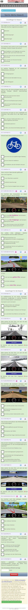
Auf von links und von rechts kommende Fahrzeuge (15, 56)
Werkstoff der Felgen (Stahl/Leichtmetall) (15, 435)
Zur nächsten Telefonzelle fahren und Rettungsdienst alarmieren (14, 119)
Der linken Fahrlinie (9, 525)
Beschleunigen (8, 38)
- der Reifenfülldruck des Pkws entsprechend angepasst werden (13, 460)
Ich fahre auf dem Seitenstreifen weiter (14, 414)
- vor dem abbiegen (13, 285)
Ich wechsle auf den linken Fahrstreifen (14, 405)
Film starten (14, 342)
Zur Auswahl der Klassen (8, 10)
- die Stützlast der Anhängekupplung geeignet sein (14, 455)
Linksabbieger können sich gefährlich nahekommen (14, 247)
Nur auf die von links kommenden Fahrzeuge (13, 60)
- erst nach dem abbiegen (15, 277)
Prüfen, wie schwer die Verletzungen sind (15, 127)
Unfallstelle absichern (10, 123)
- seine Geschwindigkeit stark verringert (14, 186)
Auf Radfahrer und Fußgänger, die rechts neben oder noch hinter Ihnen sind (15, 52)
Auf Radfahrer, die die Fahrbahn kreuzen (15, 164)
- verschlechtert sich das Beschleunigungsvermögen (12, 550)
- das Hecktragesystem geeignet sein (14, 451)
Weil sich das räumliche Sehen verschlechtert (12, 96)
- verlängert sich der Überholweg (13, 554)
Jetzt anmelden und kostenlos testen (11, 602)
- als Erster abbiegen (10, 281)
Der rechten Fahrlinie (10, 529)
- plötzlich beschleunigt (10, 182)
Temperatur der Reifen (10, 431)
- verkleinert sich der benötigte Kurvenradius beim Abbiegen (12, 545)
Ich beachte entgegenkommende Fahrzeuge (13, 409)
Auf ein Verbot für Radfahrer (12, 160)
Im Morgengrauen (9, 73)
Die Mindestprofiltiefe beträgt (11, 568)
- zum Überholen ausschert (11, 178)
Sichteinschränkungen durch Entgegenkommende (12, 242)
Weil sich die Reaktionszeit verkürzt (13, 100)
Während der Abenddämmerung (13, 77)
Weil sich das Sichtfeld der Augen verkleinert (13, 104)
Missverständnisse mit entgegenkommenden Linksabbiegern (14, 238)
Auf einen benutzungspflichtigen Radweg (15, 156)
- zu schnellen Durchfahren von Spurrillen (15, 313)
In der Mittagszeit (9, 81)
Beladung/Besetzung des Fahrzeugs (14, 427)
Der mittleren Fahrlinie (10, 521)
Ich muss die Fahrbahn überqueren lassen (15, 216)
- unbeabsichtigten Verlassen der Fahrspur (15, 309)
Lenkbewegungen (9, 34)
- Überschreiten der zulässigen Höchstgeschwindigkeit (12, 305)
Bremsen (7, 30)
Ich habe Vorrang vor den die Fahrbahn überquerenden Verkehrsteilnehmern (14, 225)
